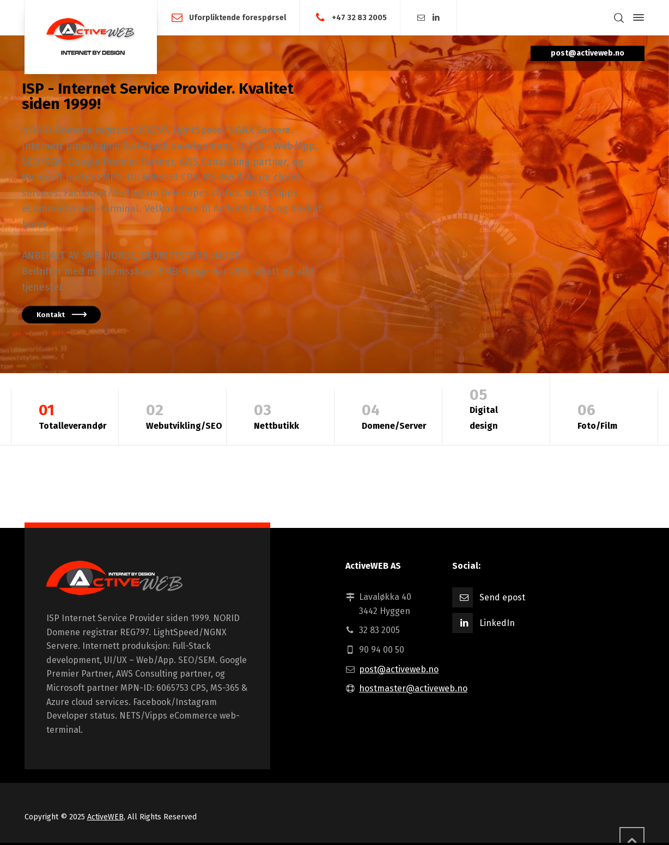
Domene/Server (394, 415)
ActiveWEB (105, 817)
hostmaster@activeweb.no (413, 688)
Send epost (502, 597)
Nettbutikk (280, 415)
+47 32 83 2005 (359, 17)
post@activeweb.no (399, 669)
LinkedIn (497, 623)
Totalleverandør (73, 415)
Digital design (496, 407)
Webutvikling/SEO (184, 415)
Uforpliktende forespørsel (237, 17)
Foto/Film (603, 415)
